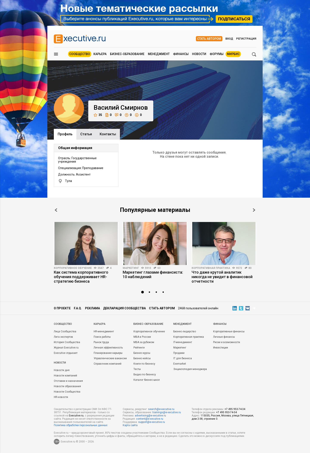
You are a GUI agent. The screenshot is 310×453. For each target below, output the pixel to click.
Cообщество (63, 323)
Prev (56, 210)
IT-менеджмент (182, 342)
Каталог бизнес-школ (146, 379)
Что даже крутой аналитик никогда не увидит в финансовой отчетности (222, 277)
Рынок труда (101, 342)
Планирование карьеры (108, 352)
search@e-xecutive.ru (161, 409)
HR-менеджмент (104, 331)
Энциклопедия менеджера (190, 369)
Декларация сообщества (124, 308)
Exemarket (179, 363)
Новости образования (67, 386)
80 (249, 268)
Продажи (178, 352)
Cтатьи (86, 134)
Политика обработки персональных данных (80, 425)
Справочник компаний (107, 363)
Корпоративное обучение (73, 268)
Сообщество (79, 54)
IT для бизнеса (182, 358)
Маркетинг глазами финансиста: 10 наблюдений (153, 274)
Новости (199, 54)
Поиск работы (102, 336)
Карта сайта (130, 425)
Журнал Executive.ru (66, 347)
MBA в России (142, 336)
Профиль (65, 134)
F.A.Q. (78, 308)
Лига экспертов (63, 336)
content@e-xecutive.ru (149, 418)
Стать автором (209, 38)
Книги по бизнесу (144, 363)
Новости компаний (65, 375)
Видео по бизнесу (144, 374)
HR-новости (61, 397)
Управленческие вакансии (110, 358)
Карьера (100, 54)
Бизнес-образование (127, 54)
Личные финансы (224, 336)
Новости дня (62, 370)
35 (98, 115)
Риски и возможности (226, 342)
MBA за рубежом (143, 342)
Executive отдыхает (66, 352)
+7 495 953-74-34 (235, 409)
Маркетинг (131, 268)
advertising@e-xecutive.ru (150, 415)
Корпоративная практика (211, 268)
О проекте (62, 308)
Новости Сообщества (67, 391)
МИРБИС (233, 54)
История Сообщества (67, 342)
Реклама (92, 308)
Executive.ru (76, 415)
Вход (229, 38)
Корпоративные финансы (229, 331)
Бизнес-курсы (141, 352)
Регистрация (246, 38)
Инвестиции (220, 347)
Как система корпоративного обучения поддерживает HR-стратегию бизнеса (81, 277)
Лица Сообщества (65, 331)
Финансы (181, 54)
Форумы (216, 54)
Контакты (108, 134)
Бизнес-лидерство (184, 331)
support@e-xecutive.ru (151, 422)
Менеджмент (159, 54)
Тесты (137, 369)
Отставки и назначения (68, 380)
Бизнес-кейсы (142, 358)
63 (158, 268)
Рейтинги (139, 347)
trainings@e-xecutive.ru (166, 412)
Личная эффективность (108, 347)
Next (254, 210)
